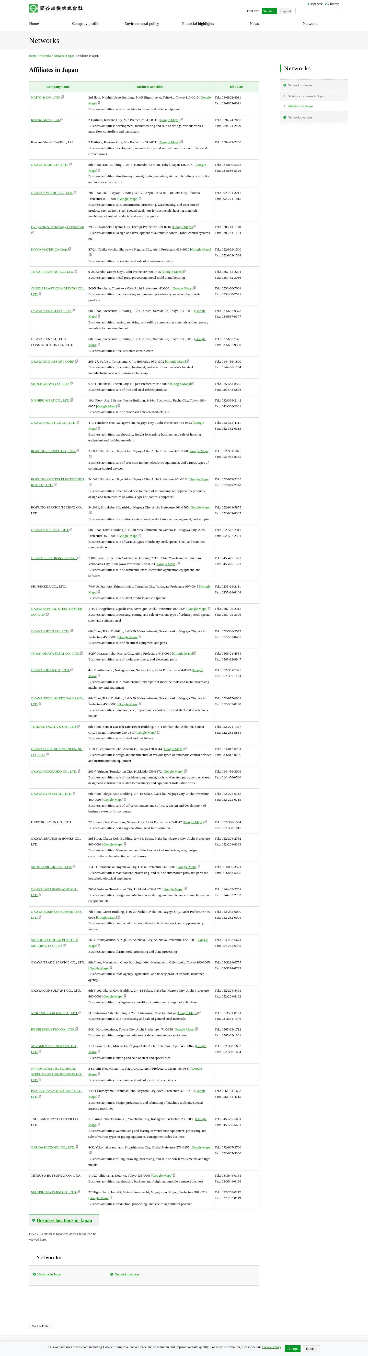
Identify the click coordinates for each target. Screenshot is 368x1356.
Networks (45, 55)
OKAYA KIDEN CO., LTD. (52, 631)
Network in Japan (64, 55)
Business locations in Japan (306, 96)
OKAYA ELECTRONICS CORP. (55, 558)
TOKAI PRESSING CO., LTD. (54, 272)
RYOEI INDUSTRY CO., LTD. (54, 1029)
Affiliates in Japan (300, 106)
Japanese (316, 3)
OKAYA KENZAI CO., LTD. (53, 311)
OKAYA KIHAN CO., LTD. (52, 670)
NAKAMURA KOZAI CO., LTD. (56, 1013)
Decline (311, 1349)
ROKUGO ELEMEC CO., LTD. (55, 451)
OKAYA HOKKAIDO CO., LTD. (55, 771)
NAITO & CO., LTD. (47, 97)
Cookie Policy (41, 1326)
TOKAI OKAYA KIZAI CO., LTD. (57, 653)
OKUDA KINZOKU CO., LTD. (54, 1147)
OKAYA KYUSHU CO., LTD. (53, 193)
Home (32, 55)
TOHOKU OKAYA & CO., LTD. (55, 727)
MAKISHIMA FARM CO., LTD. (55, 1192)
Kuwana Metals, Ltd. (47, 120)
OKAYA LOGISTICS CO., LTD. (55, 423)
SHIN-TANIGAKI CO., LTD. (53, 867)
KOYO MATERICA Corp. (51, 249)
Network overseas (127, 1274)
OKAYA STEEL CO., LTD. (51, 530)
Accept (293, 1349)
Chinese (333, 3)
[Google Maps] (171, 120)
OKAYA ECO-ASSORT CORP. (54, 361)
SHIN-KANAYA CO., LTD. (52, 384)
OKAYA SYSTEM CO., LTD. (53, 794)
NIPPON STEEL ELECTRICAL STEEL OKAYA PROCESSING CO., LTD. (57, 1074)
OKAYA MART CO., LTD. (51, 165)
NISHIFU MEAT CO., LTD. (52, 400)
